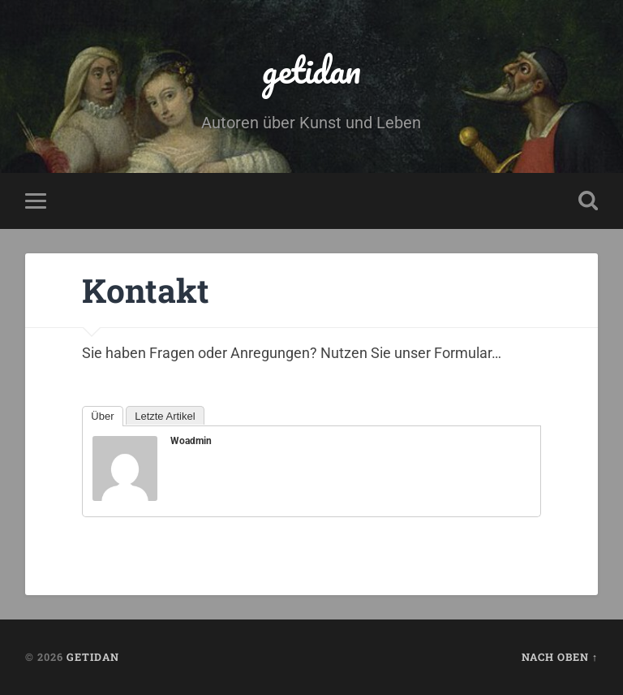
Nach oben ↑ (560, 656)
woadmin (191, 441)
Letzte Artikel (165, 416)
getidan (311, 69)
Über (102, 416)
